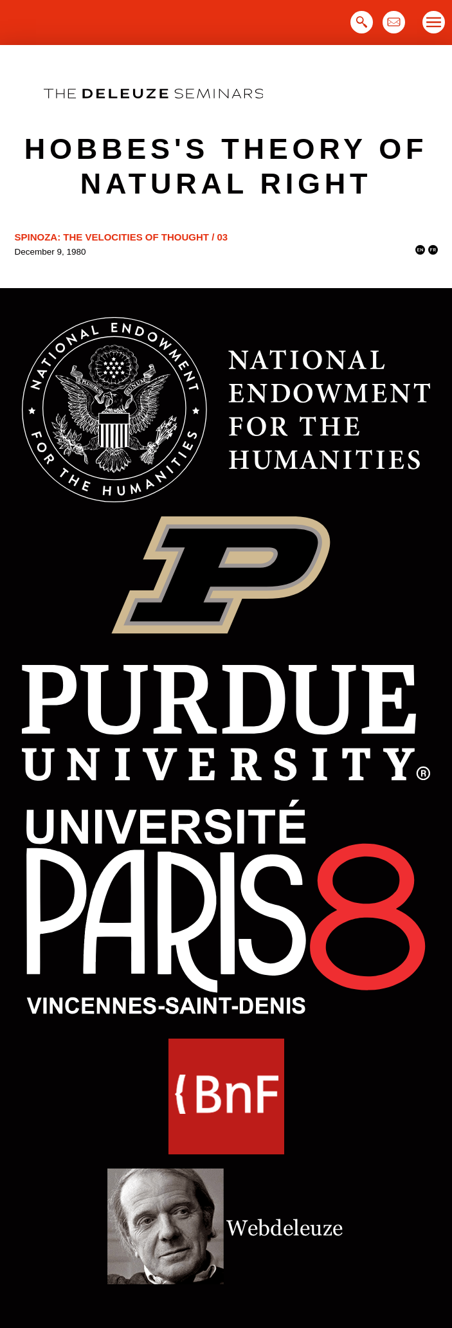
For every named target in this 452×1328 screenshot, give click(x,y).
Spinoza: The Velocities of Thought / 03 (121, 237)
